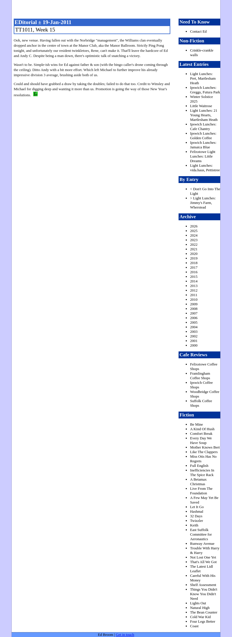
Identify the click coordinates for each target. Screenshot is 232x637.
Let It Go (197, 507)
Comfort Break (201, 433)
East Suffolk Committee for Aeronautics (201, 534)
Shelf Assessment (203, 585)
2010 (193, 299)
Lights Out (198, 603)
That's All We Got (203, 562)
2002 (193, 336)
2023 (193, 240)
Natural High (199, 607)
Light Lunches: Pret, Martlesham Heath (203, 78)
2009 (193, 304)
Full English (199, 465)
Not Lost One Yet (203, 557)
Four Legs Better (202, 621)
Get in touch (125, 634)
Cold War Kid (200, 617)
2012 (193, 290)
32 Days (196, 516)
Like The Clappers (204, 452)
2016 (193, 272)
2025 (193, 231)
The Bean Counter (203, 612)
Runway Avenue (202, 543)
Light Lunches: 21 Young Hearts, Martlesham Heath (203, 115)
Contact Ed (198, 31)
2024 (193, 235)
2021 (193, 249)
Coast (194, 626)
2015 (193, 276)
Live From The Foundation (201, 490)
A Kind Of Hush (202, 429)
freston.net (118, 8)
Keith (194, 525)
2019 (193, 258)
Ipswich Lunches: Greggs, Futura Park (205, 89)
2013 (193, 286)
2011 (193, 295)
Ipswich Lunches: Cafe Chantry (203, 126)
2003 (193, 331)
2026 (193, 226)
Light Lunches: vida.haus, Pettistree (205, 167)
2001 (193, 341)
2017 (193, 267)
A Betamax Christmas (198, 481)
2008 (193, 308)
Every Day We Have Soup (201, 440)
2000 (193, 345)
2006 (193, 318)
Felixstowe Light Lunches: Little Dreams (202, 156)
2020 (193, 253)
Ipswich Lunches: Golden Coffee (203, 135)
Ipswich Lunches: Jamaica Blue (203, 144)
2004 (193, 327)
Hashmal (196, 511)
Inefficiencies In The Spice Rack (202, 472)
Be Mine (196, 424)
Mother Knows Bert (205, 447)
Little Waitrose (201, 106)
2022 (193, 244)
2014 (193, 281)
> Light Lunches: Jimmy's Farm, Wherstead (203, 202)
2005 (193, 322)
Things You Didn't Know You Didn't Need (203, 594)
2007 (193, 313)
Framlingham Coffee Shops (200, 375)
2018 (193, 263)
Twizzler (196, 520)
